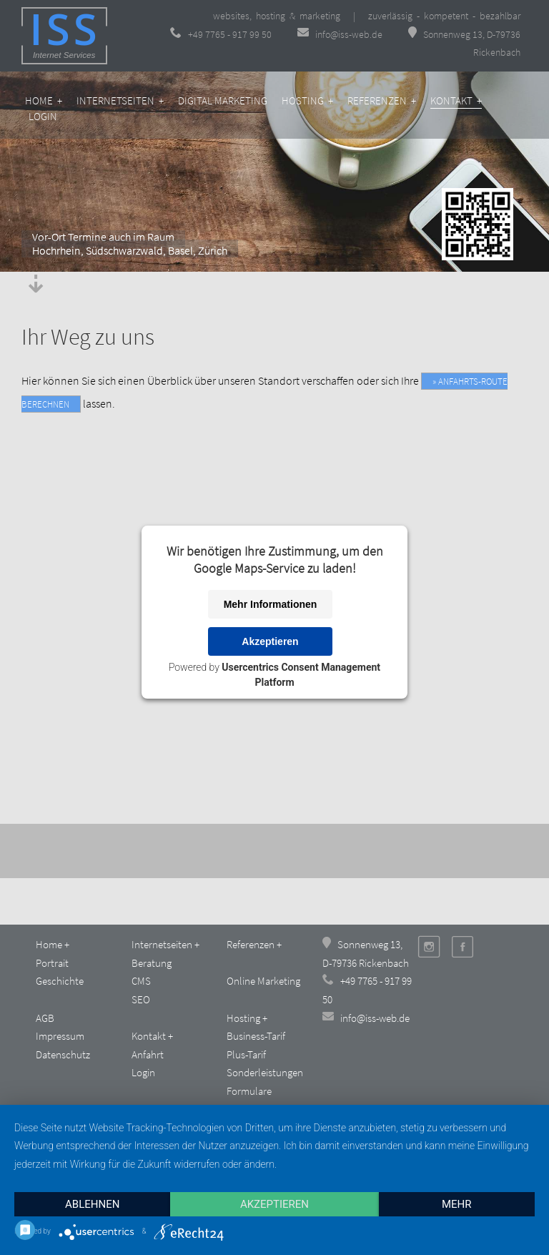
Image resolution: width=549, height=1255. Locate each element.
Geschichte (60, 981)
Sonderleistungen (265, 1072)
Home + (43, 100)
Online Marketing (263, 981)
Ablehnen (92, 1204)
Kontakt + (456, 100)
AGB (45, 1018)
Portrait (52, 963)
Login (43, 116)
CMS (141, 981)
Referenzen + (381, 100)
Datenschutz (63, 1054)
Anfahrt (148, 1054)
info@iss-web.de (341, 34)
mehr (457, 1204)
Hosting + (307, 100)
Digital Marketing (222, 100)
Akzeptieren (270, 641)
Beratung (152, 963)
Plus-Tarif (246, 1054)
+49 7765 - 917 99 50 (221, 34)
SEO (141, 999)
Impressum (60, 1036)
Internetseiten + (120, 100)
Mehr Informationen (270, 604)
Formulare (249, 1091)
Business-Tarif (256, 1036)
